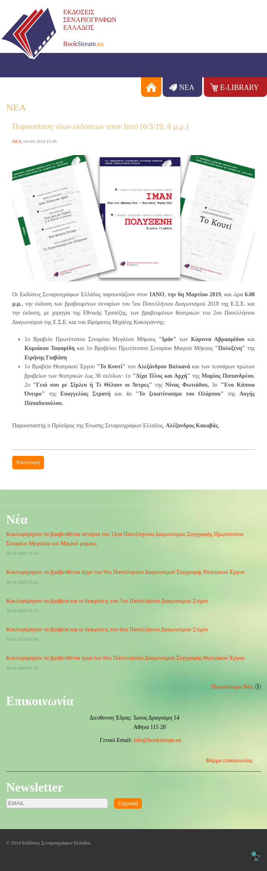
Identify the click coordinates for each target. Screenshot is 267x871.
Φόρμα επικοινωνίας (229, 760)
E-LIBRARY (239, 87)
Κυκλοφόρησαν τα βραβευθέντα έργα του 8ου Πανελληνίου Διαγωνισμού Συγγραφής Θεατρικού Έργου (125, 658)
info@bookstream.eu (157, 740)
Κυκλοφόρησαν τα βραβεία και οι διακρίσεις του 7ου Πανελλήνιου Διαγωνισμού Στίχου (107, 601)
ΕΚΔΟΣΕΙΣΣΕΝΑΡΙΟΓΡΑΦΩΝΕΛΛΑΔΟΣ (90, 20)
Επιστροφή (28, 462)
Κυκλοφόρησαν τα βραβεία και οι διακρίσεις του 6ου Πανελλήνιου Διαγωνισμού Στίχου (107, 629)
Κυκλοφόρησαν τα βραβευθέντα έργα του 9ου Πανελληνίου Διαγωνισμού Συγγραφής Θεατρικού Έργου (125, 572)
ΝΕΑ (186, 87)
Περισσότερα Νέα (232, 687)
